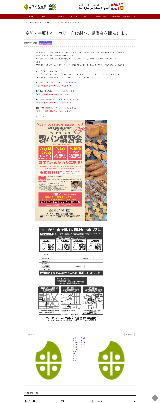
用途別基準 (73, 16)
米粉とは (45, 16)
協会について (87, 16)
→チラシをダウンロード (44, 117)
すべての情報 (35, 365)
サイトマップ (127, 381)
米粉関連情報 (101, 16)
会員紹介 (62, 381)
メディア (124, 365)
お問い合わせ (115, 16)
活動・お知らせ (45, 44)
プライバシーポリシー (90, 381)
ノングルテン (59, 16)
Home (31, 16)
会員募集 (52, 381)
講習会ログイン (129, 16)
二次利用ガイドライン (110, 381)
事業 (45, 41)
